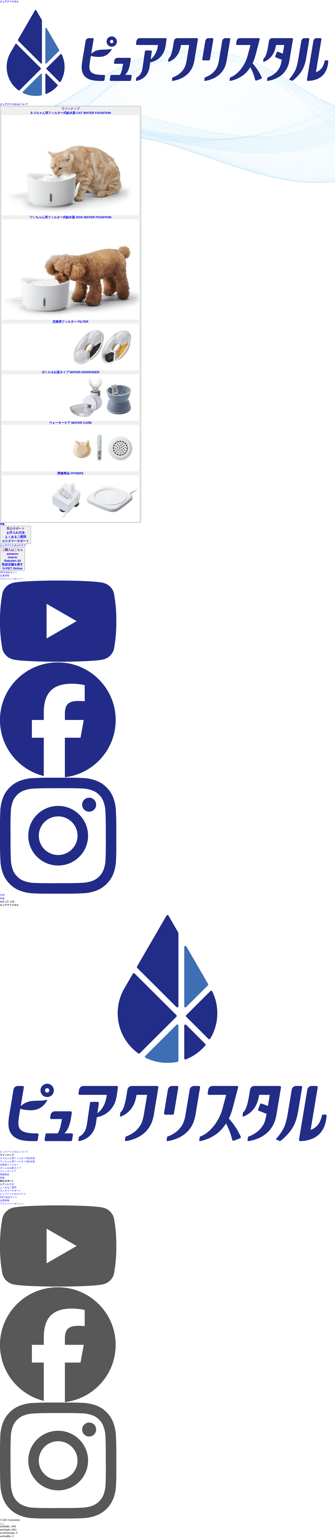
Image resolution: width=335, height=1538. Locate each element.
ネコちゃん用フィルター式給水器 (17, 1158)
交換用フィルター (9, 1164)
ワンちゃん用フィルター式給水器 (17, 1161)
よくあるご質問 (8, 1187)
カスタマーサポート (10, 1190)
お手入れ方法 (7, 1184)
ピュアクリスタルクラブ (13, 1194)
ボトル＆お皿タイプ (10, 1168)
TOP (2, 895)
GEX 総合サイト (8, 572)
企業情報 (4, 575)
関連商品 (4, 1174)
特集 (2, 898)
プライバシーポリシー (11, 579)
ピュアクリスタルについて (14, 1151)
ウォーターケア (8, 1171)
